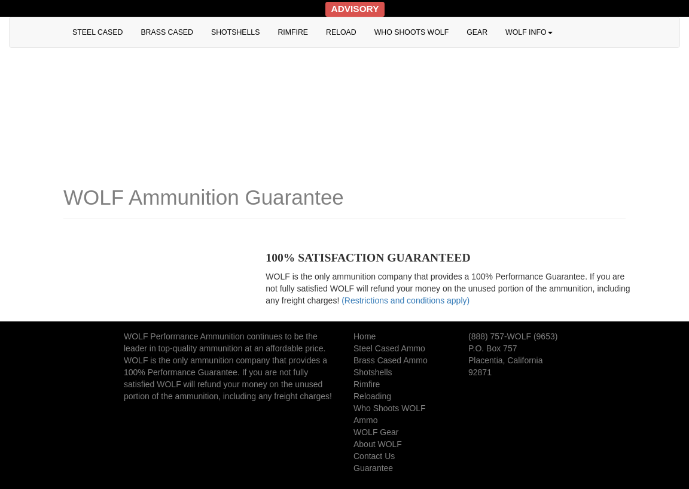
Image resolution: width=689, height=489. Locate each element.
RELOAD (341, 32)
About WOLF (377, 444)
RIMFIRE (293, 32)
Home (364, 336)
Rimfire (366, 384)
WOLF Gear (375, 432)
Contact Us (374, 456)
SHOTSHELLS (235, 32)
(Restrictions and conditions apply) (406, 300)
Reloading (372, 396)
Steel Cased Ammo (389, 348)
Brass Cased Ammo (390, 360)
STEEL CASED (97, 32)
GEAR (477, 32)
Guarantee (373, 468)
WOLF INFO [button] (528, 32)
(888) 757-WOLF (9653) (512, 336)
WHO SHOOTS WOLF (411, 32)
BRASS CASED (167, 32)
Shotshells (372, 372)
